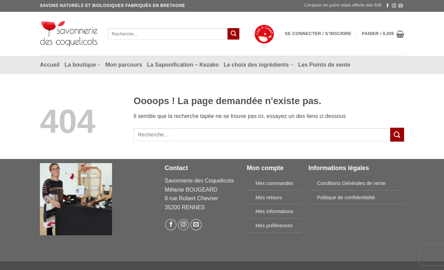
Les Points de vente (324, 65)
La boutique (83, 64)
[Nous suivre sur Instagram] (394, 5)
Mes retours (268, 197)
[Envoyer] (233, 34)
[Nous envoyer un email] (401, 5)
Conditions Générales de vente (351, 183)
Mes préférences (273, 225)
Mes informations (274, 211)
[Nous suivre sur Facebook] (387, 5)
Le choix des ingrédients (258, 64)
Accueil (50, 65)
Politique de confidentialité (346, 197)
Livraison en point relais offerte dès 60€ (343, 5)
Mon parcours (123, 65)
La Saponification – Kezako (183, 65)
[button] (318, 34)
